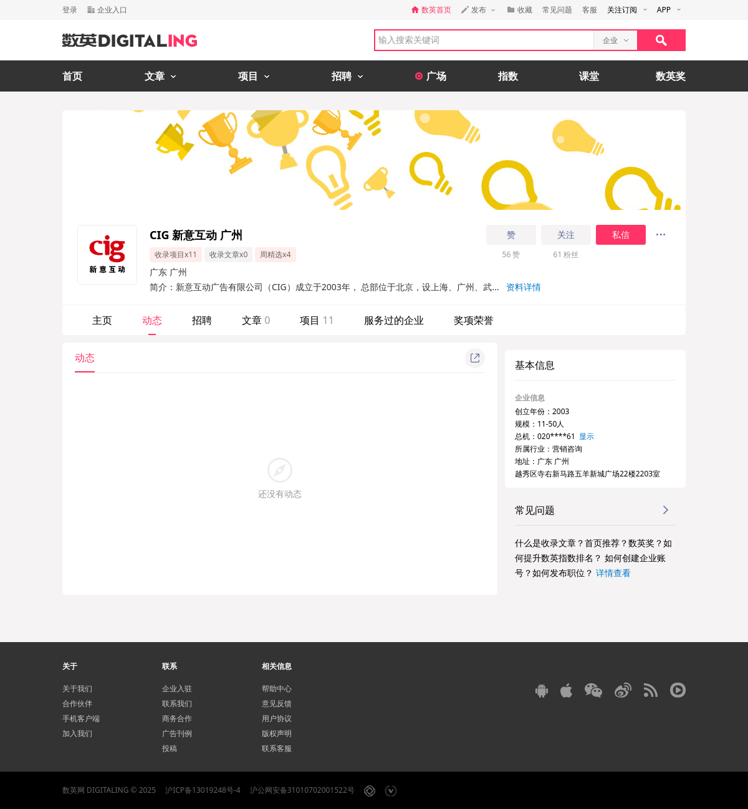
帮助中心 (277, 688)
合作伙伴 (77, 703)
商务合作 (177, 718)
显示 (586, 436)
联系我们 (177, 703)
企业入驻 (177, 688)
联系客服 (277, 748)
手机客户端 (81, 718)
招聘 (202, 320)
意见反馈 (277, 703)
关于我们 (77, 688)
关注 (566, 235)
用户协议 (277, 718)
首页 (72, 76)
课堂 (589, 76)
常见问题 (557, 9)
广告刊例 (177, 733)
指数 (508, 76)
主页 (102, 320)
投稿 (169, 748)
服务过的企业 (394, 320)
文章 (256, 320)
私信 (621, 235)
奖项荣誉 (474, 320)
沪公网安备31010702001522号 (302, 790)
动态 (152, 320)
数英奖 (671, 76)
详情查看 (613, 573)
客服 (589, 9)
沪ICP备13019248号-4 (203, 790)
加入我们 (77, 733)
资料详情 (523, 287)
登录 (69, 9)
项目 (316, 320)
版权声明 (277, 733)
